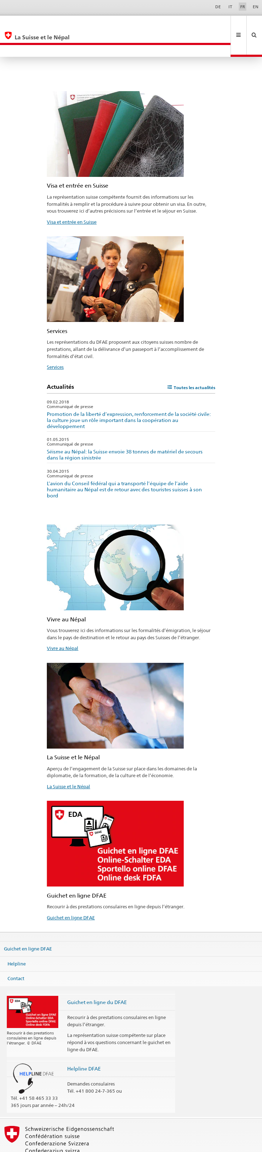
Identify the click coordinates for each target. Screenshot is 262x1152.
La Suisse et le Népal (68, 762)
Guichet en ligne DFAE (71, 894)
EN (255, 6)
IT (230, 6)
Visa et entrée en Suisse (72, 198)
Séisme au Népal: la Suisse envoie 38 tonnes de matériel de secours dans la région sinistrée (125, 430)
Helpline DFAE (84, 1045)
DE (218, 6)
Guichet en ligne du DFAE (97, 978)
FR (242, 6)
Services (55, 343)
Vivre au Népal (62, 624)
